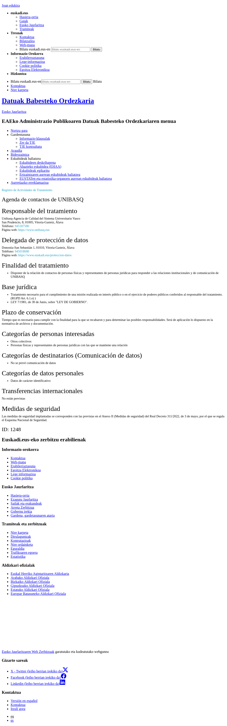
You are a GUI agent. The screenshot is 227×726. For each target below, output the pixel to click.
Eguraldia (17, 548)
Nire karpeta (19, 90)
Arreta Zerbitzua (22, 507)
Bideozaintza (20, 154)
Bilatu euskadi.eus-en (35, 49)
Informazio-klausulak (35, 138)
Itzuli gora (18, 709)
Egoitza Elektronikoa (35, 70)
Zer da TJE (27, 142)
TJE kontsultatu (31, 146)
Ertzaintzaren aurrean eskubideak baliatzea (50, 174)
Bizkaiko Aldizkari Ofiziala (30, 582)
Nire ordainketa (22, 544)
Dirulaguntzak (21, 536)
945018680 (22, 251)
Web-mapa (27, 45)
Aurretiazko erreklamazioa (30, 182)
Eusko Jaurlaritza (32, 25)
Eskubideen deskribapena (38, 162)
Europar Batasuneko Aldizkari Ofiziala (38, 594)
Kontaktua (27, 37)
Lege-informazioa (32, 62)
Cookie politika (30, 66)
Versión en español (24, 701)
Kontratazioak (21, 540)
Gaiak (24, 21)
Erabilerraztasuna (32, 58)
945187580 (22, 226)
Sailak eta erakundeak (26, 503)
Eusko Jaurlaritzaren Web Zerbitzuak (28, 652)
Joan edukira (11, 5)
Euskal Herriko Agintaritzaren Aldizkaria (40, 574)
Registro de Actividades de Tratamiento (27, 190)
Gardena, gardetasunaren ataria (33, 515)
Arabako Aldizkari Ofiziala (30, 578)
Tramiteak (27, 29)
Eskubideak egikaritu (35, 170)
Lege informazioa (23, 474)
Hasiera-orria (29, 17)
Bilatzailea (27, 41)
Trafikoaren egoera (24, 552)
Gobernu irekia (21, 511)
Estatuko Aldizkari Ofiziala (30, 590)
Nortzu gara (19, 130)
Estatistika (18, 556)
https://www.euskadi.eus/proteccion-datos (44, 255)
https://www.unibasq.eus (33, 230)
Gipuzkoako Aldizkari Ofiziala (32, 586)
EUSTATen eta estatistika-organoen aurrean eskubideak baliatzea (66, 178)
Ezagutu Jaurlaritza (24, 499)
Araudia (16, 150)
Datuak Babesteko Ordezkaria (48, 101)
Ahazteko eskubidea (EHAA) (40, 166)
